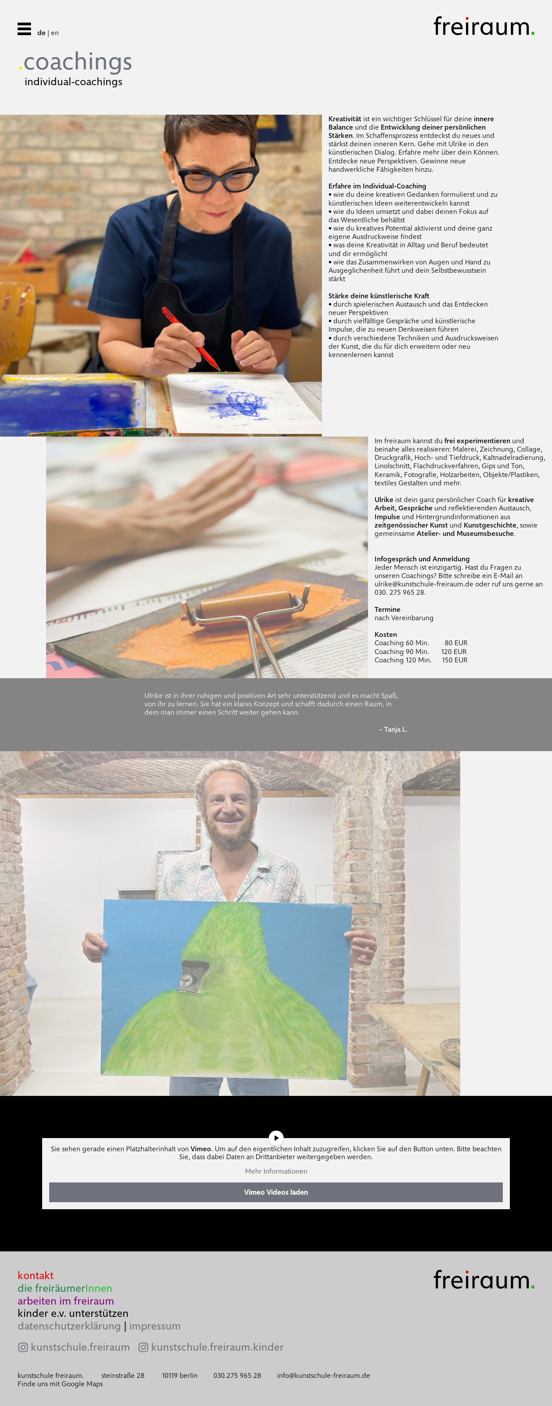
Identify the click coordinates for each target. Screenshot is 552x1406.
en (55, 33)
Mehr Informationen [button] (276, 1171)
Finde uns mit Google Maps (60, 1384)
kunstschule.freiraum (80, 1347)
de (41, 33)
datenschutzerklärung (69, 1326)
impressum (155, 1326)
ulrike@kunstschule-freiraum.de (424, 584)
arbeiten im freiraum (66, 1300)
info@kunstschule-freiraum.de (323, 1375)
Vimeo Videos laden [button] (276, 1192)
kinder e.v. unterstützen (73, 1313)
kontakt (36, 1275)
